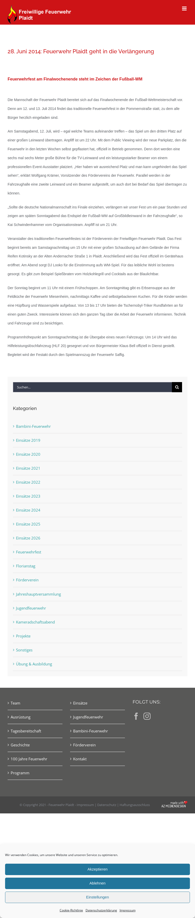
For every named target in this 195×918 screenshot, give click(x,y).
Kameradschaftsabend (35, 622)
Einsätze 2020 (28, 454)
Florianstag (25, 565)
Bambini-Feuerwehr (33, 426)
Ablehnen (97, 883)
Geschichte (20, 744)
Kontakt (80, 758)
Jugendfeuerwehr (31, 608)
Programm (20, 772)
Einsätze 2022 (28, 482)
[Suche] (177, 387)
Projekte (23, 635)
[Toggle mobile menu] (184, 8)
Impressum (128, 910)
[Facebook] (136, 716)
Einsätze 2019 (28, 440)
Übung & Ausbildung (34, 663)
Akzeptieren (97, 869)
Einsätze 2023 (28, 496)
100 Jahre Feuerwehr (29, 758)
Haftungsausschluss (135, 804)
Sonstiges (24, 649)
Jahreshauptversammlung (38, 594)
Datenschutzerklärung (101, 910)
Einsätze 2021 (28, 468)
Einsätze (80, 703)
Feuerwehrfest (28, 551)
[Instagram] (147, 716)
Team (15, 703)
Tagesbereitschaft (26, 730)
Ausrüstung (20, 716)
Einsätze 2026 (28, 537)
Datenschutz (106, 804)
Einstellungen (97, 897)
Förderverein (27, 579)
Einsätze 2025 (28, 524)
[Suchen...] (92, 387)
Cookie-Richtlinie (71, 910)
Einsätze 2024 (28, 510)
